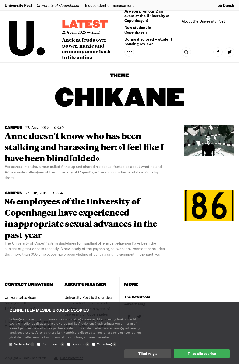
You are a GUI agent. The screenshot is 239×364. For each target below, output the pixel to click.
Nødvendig (24, 344)
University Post (18, 5)
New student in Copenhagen (137, 29)
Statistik (80, 344)
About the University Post (203, 21)
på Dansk (226, 5)
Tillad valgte (147, 353)
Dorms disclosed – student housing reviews (148, 41)
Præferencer (53, 344)
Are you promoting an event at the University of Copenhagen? (146, 16)
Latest (85, 24)
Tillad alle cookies (202, 353)
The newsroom (137, 297)
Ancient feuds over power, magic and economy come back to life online (86, 48)
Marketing (106, 344)
